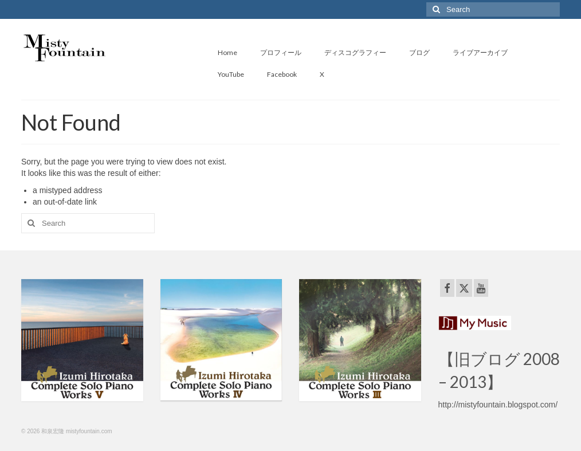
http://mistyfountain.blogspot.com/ (498, 404)
